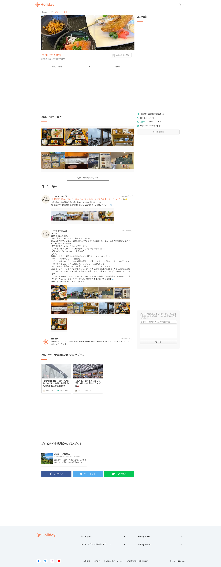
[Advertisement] (87, 92)
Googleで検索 (158, 132)
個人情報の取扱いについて (114, 561)
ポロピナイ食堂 (51, 55)
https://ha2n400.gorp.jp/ (150, 125)
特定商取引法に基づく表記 (137, 561)
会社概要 (86, 561)
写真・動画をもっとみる (88, 177)
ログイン (180, 4)
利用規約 (97, 561)
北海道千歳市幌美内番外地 (152, 114)
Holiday (44, 4)
